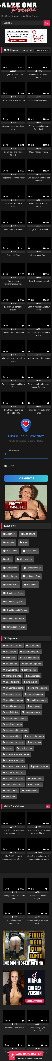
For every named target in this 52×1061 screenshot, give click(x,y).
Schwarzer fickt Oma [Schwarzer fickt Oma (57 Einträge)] (15, 772)
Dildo (9, 559)
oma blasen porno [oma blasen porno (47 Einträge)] (35, 694)
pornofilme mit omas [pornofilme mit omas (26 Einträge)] (15, 760)
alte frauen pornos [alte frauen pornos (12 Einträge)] (14, 645)
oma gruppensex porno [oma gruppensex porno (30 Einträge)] (16, 718)
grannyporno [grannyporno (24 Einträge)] (11, 670)
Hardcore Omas (33, 568)
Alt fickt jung (29, 534)
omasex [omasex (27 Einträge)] (9, 748)
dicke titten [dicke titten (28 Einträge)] (10, 658)
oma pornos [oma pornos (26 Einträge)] (35, 742)
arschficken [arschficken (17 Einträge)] (11, 652)
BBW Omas (12, 551)
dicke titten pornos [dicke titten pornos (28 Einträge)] (30, 658)
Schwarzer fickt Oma (16, 627)
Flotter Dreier (26, 559)
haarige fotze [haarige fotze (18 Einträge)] (34, 676)
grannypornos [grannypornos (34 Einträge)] (30, 670)
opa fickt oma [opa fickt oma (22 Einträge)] (26, 748)
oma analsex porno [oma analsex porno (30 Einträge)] (38, 688)
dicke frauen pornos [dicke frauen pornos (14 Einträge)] (31, 652)
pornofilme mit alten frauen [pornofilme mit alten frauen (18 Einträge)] (17, 754)
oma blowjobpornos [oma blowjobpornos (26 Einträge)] (14, 706)
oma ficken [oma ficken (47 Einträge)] (35, 706)
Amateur (10, 542)
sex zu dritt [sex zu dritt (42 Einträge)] (10, 797)
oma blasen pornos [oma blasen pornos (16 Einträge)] (14, 700)
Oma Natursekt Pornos (17, 610)
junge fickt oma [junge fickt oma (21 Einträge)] (12, 682)
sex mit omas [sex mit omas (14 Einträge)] (11, 790)
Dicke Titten (31, 551)
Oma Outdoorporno (15, 618)
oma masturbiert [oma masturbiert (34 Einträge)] (13, 736)
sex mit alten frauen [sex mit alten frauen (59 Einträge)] (14, 784)
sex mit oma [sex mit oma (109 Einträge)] (35, 784)
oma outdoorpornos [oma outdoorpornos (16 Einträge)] (14, 742)
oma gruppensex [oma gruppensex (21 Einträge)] (32, 712)
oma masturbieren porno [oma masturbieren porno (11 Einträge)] (16, 730)
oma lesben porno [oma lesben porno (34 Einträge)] (14, 724)
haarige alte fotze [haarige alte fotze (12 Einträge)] (13, 676)
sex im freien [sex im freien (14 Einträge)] (36, 778)
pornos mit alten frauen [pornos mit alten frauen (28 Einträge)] (16, 766)
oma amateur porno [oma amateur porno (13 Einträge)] (14, 688)
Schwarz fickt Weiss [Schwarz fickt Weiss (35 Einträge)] (14, 778)
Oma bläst (31, 585)
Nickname (14, 450)
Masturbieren (12, 585)
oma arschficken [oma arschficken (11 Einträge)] (13, 694)
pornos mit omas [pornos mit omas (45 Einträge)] (40, 766)
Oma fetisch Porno (15, 593)
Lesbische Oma (33, 576)
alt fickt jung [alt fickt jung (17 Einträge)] (34, 645)
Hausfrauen (12, 576)
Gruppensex (12, 568)
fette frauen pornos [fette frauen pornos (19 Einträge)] (33, 664)
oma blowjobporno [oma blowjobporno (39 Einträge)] (38, 700)
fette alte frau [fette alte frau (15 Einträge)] (11, 664)
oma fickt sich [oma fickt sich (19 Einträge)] (12, 712)
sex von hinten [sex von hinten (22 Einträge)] (31, 790)
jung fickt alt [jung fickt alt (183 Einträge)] (31, 682)
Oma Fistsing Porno (15, 601)
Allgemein (11, 534)
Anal (25, 542)
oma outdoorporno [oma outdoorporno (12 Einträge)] (35, 736)
